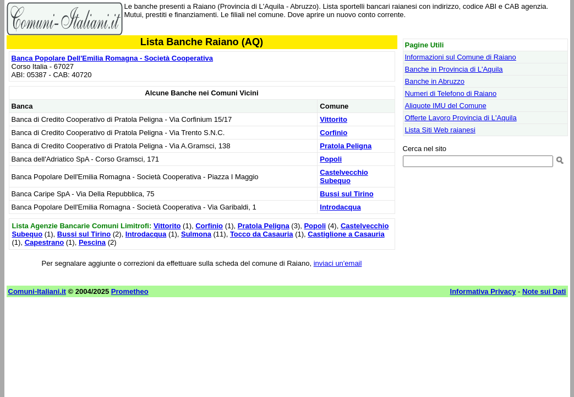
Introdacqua (340, 207)
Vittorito (333, 119)
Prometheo (130, 291)
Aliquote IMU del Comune (445, 105)
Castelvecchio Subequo (344, 176)
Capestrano (44, 242)
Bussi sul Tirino (346, 194)
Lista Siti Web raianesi (440, 130)
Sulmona (196, 234)
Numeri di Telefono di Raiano (451, 93)
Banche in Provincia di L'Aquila (454, 69)
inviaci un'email (338, 263)
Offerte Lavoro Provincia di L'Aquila (461, 118)
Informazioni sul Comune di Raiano (460, 57)
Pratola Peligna (345, 146)
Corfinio (333, 132)
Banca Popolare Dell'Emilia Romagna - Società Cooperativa (112, 58)
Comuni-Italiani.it (37, 291)
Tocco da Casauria (261, 234)
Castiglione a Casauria (346, 234)
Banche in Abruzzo (434, 81)
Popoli (331, 159)
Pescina (92, 242)
